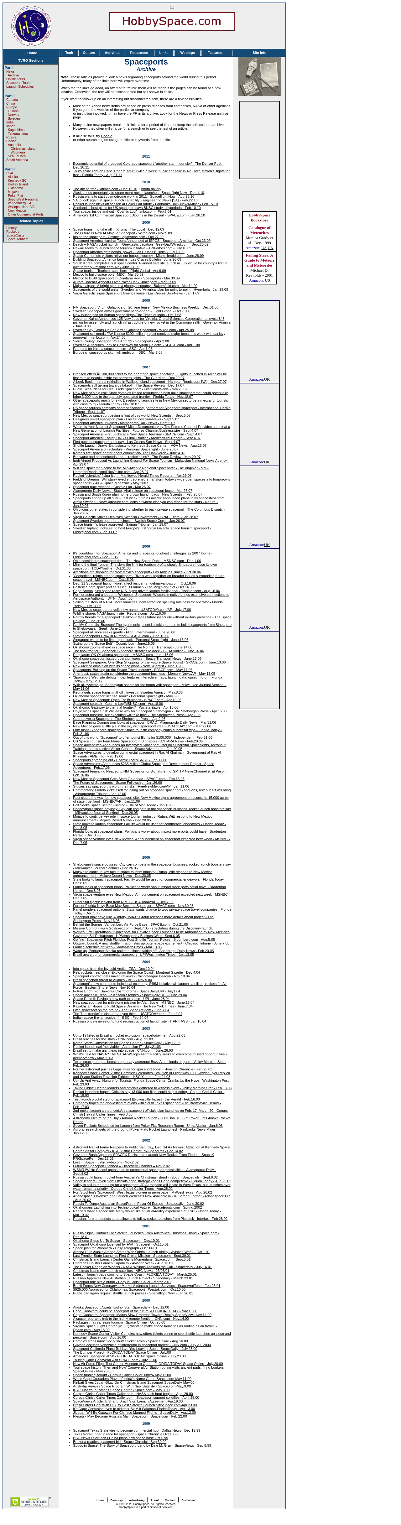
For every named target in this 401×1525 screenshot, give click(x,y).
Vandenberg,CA (19, 203)
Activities (112, 53)
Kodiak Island (18, 184)
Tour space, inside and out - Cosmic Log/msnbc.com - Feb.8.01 (122, 211)
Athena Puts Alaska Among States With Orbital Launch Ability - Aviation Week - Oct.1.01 (141, 1252)
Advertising (137, 1500)
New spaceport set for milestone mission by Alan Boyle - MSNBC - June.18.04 (133, 1002)
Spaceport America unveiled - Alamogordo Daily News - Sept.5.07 (124, 423)
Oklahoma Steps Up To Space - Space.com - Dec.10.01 (116, 1240)
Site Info (259, 53)
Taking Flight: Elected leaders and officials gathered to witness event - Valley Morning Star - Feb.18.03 (152, 1088)
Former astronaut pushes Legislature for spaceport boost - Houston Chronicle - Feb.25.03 (142, 1069)
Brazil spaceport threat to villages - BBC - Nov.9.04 (112, 980)
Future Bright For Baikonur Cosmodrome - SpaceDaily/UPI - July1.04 (126, 991)
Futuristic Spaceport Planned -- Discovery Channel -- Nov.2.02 (121, 1166)
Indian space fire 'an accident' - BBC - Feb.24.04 (110, 1017)
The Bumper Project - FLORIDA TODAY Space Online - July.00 (122, 1352)
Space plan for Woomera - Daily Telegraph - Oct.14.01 (115, 1248)
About (155, 1500)
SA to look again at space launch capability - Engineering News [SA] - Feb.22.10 (135, 200)
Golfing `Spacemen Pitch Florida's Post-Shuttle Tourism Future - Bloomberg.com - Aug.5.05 (144, 939)
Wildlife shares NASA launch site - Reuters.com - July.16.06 (119, 613)
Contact (170, 1500)
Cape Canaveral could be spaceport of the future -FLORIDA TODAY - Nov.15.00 (135, 1311)
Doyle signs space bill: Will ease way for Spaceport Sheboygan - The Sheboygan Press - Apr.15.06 (150, 711)
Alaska (13, 177)
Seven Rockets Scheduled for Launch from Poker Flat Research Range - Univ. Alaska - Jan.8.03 (147, 1125)
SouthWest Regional (23, 199)
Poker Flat (15, 195)
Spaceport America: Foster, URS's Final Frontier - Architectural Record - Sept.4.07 (136, 438)
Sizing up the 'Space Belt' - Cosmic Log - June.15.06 (114, 643)
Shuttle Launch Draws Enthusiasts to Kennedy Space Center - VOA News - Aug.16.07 (139, 445)
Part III (10, 169)
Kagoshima (16, 130)
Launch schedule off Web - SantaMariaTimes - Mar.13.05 (117, 947)
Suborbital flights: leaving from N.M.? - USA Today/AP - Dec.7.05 (123, 902)
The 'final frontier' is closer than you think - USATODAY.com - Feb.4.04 (127, 1014)
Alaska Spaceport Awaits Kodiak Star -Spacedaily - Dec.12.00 (121, 1307)
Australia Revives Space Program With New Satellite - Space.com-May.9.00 (132, 1386)
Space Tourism (17, 239)
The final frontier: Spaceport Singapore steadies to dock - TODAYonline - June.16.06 (138, 651)
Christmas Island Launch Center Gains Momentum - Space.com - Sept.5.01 (131, 1259)
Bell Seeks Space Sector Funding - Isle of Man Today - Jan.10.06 (123, 805)
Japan (10, 126)
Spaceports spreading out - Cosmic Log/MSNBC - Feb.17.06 (120, 760)
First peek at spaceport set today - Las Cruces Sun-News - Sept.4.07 (126, 442)
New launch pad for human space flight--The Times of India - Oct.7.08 (127, 315)
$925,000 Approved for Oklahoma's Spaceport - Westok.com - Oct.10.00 (129, 1289)
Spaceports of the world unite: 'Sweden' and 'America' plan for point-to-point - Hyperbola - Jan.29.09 (150, 289)
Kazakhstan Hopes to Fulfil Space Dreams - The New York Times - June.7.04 (133, 1006)
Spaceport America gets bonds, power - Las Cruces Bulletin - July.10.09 (129, 252)
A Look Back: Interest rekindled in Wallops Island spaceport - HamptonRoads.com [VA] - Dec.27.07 (150, 381)
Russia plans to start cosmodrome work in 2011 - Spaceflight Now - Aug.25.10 (133, 196)
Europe (11, 107)
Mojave (13, 192)
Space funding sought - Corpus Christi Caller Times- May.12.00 (122, 1375)
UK (270, 247)
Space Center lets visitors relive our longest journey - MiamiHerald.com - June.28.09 (138, 256)
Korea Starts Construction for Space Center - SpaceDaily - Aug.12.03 (126, 1043)
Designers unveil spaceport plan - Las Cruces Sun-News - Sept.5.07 (126, 419)
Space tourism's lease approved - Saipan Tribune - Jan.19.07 (120, 524)
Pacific (11, 141)
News (10, 71)
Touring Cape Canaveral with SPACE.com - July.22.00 (115, 1360)
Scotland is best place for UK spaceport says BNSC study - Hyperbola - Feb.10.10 (136, 208)
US (264, 247)
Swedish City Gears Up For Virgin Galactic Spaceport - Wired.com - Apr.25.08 (133, 330)
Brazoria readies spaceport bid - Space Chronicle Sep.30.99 (119, 1442)
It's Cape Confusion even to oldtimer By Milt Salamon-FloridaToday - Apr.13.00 (134, 1409)
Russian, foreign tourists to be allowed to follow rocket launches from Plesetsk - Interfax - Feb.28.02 (150, 1219)
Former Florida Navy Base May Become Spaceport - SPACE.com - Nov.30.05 (133, 906)
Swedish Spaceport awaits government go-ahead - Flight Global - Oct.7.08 (131, 311)
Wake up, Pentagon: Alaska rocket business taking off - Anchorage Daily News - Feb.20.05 (143, 951)
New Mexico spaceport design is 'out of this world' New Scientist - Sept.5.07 (131, 415)
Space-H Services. (161, 1507)
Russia (11, 137)
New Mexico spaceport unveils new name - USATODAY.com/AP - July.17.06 (132, 610)
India (9, 122)
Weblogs (187, 53)
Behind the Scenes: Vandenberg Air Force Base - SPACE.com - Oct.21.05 (130, 924)
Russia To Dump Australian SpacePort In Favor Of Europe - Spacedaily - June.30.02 (138, 1203)
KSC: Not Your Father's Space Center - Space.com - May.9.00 (121, 1390)
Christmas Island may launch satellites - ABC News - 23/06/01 (121, 1271)
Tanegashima (18, 133)
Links (163, 53)
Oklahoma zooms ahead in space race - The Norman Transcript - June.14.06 (132, 647)
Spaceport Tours (18, 83)
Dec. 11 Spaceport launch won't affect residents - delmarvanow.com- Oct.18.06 (134, 583)
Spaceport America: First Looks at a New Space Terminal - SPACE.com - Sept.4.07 (137, 434)
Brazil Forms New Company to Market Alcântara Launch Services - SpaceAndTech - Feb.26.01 (146, 1286)
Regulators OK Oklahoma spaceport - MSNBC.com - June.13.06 (123, 655)
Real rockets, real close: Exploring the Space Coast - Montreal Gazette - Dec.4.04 (136, 972)
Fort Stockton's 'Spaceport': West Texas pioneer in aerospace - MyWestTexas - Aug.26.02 (142, 1192)
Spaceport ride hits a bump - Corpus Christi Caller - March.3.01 (122, 1282)
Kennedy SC (17, 180)
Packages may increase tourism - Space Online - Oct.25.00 (119, 1322)
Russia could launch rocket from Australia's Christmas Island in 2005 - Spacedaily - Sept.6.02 (145, 1177)
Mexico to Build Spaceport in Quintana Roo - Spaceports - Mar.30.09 (126, 278)
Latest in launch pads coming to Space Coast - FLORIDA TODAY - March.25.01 (135, 1274)
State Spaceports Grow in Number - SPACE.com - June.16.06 (121, 636)
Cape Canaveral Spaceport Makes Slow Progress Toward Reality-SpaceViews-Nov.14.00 (142, 1315)
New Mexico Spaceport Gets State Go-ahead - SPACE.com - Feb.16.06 (128, 779)
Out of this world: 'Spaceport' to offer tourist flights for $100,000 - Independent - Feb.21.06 (142, 737)
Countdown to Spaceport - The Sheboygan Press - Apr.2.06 (119, 719)
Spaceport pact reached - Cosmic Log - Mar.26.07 (112, 487)
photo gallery (151, 189)
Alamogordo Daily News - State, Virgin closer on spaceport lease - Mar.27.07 (132, 490)
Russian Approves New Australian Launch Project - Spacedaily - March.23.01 (133, 1278)
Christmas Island (21, 148)
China (10, 103)
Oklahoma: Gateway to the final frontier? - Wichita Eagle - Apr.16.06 (125, 707)
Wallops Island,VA (21, 207)
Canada (12, 99)
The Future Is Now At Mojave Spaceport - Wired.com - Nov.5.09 (122, 233)
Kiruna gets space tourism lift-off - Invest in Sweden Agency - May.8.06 (128, 692)
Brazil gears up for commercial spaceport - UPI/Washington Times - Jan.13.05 (133, 954)
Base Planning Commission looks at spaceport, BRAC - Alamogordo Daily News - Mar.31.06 (144, 722)
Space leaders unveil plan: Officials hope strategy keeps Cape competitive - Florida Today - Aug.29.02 (152, 1181)
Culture (89, 53)
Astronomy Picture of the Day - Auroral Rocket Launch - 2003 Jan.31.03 (129, 1118)
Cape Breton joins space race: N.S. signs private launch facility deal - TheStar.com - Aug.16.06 (146, 591)
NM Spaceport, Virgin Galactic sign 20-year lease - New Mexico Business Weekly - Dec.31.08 (145, 307)
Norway (13, 115)
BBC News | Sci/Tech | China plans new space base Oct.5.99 (120, 1438)
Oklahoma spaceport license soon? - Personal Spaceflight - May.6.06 (126, 696)
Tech (69, 53)
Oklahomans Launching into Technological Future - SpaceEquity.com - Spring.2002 (137, 1207)
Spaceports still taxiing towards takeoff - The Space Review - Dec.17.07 (128, 385)
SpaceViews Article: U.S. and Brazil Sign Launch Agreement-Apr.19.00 (128, 1401)
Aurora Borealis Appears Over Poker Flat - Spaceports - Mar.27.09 (124, 282)
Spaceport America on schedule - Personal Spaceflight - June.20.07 (125, 449)
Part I (9, 68)
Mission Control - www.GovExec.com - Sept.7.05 (110, 928)
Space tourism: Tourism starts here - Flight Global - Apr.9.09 (119, 271)
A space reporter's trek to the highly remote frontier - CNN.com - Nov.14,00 (131, 1318)
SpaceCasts (15, 235)
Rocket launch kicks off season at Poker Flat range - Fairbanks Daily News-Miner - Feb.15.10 (145, 204)
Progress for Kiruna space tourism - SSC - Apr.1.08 (112, 349)
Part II (9, 96)
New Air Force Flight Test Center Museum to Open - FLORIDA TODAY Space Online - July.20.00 (148, 1364)
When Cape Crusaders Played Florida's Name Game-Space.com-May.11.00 (132, 1379)
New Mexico (17, 210)
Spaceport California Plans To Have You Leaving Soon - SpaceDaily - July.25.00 (135, 1349)
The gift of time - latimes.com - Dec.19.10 (105, 189)
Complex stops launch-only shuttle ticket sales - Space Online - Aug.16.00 (130, 1341)
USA (9, 173)
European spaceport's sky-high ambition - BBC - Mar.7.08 (117, 352)
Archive (13, 75)
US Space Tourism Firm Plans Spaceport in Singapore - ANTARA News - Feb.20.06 (138, 741)
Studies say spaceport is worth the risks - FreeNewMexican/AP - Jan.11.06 (131, 786)
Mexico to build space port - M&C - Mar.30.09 (108, 274)
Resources (139, 53)
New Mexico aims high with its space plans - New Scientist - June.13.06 (128, 666)
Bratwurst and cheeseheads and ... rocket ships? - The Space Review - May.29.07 (136, 457)
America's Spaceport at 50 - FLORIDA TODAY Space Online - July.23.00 (129, 1356)
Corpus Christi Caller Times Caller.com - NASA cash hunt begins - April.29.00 (133, 1394)
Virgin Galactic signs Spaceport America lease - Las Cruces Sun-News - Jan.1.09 (136, 293)
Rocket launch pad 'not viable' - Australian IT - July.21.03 (117, 1047)
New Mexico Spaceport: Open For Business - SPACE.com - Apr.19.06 (127, 700)
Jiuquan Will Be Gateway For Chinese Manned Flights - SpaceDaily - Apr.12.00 (134, 1412)
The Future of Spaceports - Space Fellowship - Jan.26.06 (117, 782)
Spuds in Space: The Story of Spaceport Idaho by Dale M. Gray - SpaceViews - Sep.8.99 (142, 1445)
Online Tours (15, 79)
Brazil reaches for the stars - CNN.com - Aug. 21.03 (113, 1039)
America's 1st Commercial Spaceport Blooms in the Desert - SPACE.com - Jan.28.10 (139, 215)
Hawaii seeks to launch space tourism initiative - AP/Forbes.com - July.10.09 (132, 248)
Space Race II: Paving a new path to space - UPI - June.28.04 (121, 999)
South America (17, 160)
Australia (14, 145)
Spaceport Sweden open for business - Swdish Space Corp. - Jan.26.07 (129, 521)
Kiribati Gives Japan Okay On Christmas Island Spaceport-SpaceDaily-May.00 (133, 1382)
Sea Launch (17, 156)
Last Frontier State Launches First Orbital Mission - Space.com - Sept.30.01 (132, 1255)
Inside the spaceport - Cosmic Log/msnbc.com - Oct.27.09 (118, 237)
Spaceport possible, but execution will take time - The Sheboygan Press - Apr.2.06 (136, 715)
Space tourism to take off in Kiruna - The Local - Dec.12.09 (118, 229)
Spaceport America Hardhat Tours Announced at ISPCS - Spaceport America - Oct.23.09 (142, 240)
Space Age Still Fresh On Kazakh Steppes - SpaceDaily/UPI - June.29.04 (130, 995)
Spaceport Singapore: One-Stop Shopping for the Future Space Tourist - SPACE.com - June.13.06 (149, 662)
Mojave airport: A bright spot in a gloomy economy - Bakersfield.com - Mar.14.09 (135, 286)
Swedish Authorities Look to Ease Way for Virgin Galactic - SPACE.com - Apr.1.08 (136, 345)
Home (32, 53)
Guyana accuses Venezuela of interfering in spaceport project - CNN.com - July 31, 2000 (142, 1345)
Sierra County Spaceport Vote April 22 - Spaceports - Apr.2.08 (121, 341)
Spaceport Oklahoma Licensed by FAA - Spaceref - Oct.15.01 (121, 1244)
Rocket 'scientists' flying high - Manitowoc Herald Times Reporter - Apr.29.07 (132, 475)
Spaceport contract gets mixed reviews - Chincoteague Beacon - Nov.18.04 (131, 976)
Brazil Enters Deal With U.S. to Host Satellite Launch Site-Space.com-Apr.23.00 (135, 1405)
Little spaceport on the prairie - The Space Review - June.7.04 (121, 1010)
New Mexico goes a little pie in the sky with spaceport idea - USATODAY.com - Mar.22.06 (142, 726)
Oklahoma (15, 188)
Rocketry (12, 231)
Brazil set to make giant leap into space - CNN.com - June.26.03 (123, 1050)
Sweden (14, 118)
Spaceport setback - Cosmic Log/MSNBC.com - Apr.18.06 (118, 703)
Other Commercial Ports (26, 214)
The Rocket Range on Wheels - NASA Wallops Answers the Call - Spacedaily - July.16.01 (142, 1267)
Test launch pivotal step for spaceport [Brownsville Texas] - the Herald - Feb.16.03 (136, 1099)
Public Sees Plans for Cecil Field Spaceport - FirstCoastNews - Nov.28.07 (130, 389)
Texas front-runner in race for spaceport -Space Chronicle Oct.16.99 (125, 1434)
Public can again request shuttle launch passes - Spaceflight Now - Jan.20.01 (133, 1293)
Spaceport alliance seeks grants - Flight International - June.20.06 (124, 632)
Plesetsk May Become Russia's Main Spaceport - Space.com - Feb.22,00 (130, 1416)
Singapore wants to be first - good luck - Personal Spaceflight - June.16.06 (130, 640)
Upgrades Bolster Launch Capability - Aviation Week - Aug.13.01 (123, 1263)
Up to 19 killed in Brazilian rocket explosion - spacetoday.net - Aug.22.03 (129, 1035)
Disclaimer (188, 1500)
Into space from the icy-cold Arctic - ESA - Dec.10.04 (113, 969)
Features (214, 53)
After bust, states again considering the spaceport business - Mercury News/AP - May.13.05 (144, 673)
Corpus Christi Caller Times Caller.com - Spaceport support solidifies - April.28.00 (136, 1397)
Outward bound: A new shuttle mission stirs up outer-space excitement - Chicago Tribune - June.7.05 (151, 943)
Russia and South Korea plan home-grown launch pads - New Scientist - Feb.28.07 (137, 494)
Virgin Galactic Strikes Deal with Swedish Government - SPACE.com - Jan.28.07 (135, 517)
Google (106, 136)
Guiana (13, 111)
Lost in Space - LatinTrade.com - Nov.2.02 (105, 1162)
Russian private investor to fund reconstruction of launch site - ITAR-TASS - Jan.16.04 (139, 1021)
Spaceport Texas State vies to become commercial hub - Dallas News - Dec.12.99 (136, 1430)
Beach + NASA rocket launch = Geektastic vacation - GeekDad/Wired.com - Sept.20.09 (140, 244)
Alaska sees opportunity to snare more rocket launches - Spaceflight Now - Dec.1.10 (138, 193)
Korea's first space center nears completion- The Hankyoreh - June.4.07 (129, 453)
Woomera (16, 152)
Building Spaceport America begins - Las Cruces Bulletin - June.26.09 (127, 259)
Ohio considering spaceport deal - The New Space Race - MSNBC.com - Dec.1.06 (137, 561)
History (11, 228)
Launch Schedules (20, 86)
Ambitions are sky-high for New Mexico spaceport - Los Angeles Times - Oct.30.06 (137, 572)
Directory (117, 1500)
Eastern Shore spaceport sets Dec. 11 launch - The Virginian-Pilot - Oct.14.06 (133, 587)
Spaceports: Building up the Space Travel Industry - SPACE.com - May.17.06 (132, 670)
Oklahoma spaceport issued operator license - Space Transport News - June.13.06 (137, 658)
